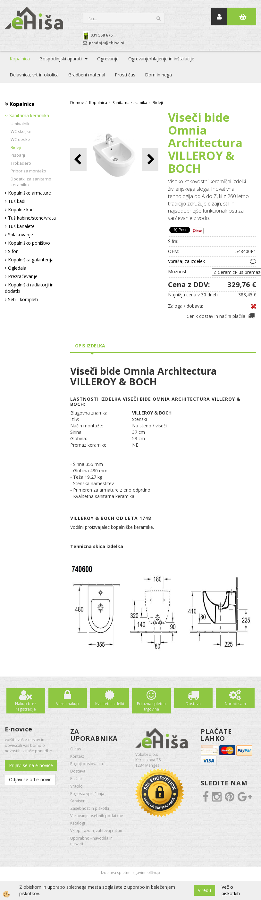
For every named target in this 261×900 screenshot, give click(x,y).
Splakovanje (20, 235)
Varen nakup (67, 703)
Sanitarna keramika (29, 115)
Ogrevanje (108, 59)
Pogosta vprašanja (87, 793)
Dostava (193, 703)
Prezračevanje (23, 276)
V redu (204, 890)
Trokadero (21, 163)
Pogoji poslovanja (86, 763)
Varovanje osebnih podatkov (96, 815)
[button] (150, 159)
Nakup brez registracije (25, 706)
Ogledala (17, 268)
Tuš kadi (16, 201)
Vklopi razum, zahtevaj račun (96, 830)
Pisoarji (18, 155)
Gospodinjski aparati (60, 59)
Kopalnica (20, 59)
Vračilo (76, 786)
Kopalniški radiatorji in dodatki (29, 288)
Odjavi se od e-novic (30, 779)
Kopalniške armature (29, 193)
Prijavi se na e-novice (31, 765)
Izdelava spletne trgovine (124, 872)
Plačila (76, 778)
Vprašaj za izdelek (186, 261)
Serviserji (78, 801)
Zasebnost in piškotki (89, 808)
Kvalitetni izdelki (109, 703)
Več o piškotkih (231, 890)
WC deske (20, 139)
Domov (77, 102)
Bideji (16, 147)
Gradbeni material (86, 75)
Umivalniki (20, 124)
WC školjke (21, 131)
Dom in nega (158, 75)
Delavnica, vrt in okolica (34, 75)
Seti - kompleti (23, 299)
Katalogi (77, 823)
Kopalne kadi (21, 209)
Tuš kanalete (21, 226)
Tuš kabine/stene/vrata (32, 218)
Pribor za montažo (28, 171)
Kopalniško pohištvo (29, 243)
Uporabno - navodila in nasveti (91, 840)
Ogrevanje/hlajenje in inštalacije (161, 59)
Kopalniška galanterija (31, 260)
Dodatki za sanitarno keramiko (31, 182)
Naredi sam (235, 703)
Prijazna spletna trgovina (151, 706)
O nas (75, 749)
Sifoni (14, 251)
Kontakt (77, 756)
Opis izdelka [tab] (90, 346)
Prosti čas (125, 75)
